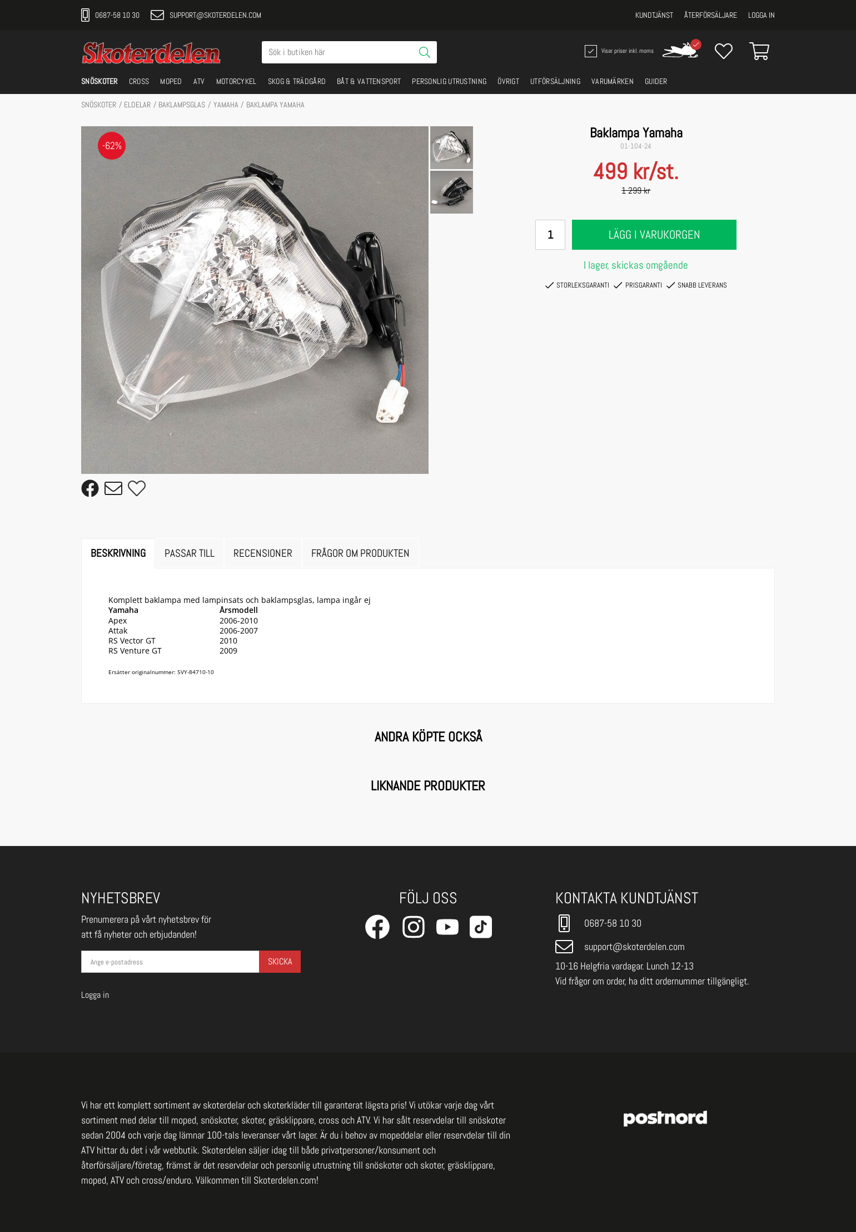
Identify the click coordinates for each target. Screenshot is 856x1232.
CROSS (139, 81)
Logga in (761, 15)
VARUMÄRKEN (612, 81)
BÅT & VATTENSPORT (369, 81)
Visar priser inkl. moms (618, 51)
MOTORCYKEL (236, 81)
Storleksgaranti (577, 285)
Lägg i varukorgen (654, 234)
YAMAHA (225, 105)
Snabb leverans (696, 285)
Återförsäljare (710, 15)
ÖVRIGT (508, 81)
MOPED (171, 81)
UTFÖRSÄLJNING (555, 81)
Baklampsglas (181, 105)
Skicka (280, 961)
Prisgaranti (637, 285)
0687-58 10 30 (110, 15)
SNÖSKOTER (99, 81)
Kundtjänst (654, 15)
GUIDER (656, 81)
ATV (199, 81)
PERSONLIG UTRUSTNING (449, 81)
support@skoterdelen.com (206, 15)
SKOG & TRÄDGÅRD (297, 81)
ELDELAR (137, 105)
